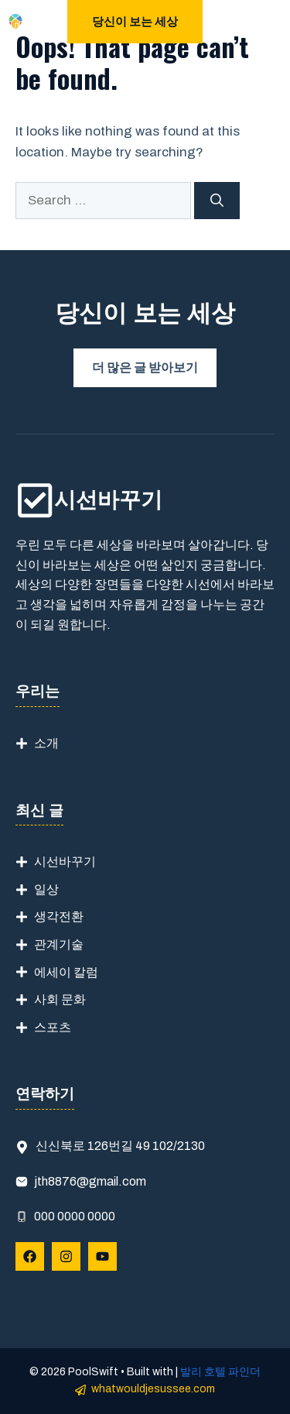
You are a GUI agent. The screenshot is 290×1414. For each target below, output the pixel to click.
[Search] (217, 200)
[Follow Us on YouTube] (102, 1256)
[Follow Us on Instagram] (66, 1256)
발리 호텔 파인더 (220, 1372)
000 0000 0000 (74, 1216)
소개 (46, 743)
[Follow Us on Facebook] (29, 1256)
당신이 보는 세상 (135, 21)
